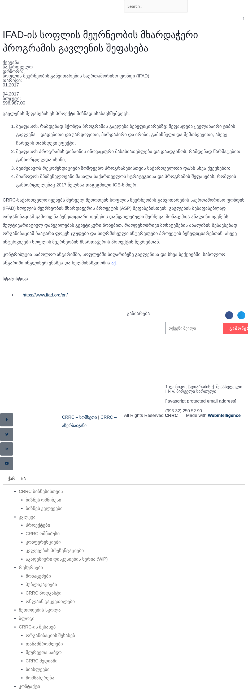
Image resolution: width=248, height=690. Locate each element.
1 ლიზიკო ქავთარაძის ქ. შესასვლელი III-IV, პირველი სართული (196, 392)
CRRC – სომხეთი (80, 422)
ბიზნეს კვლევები (44, 513)
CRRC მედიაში (42, 663)
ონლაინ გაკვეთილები (50, 605)
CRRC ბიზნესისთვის (41, 496)
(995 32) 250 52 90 (184, 416)
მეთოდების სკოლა (40, 613)
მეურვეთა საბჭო (44, 655)
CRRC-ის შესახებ (37, 630)
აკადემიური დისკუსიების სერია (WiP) (67, 563)
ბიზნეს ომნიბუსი (44, 504)
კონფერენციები (43, 546)
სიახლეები (38, 672)
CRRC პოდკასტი (44, 596)
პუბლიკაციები (41, 588)
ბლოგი (26, 622)
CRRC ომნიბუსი (43, 538)
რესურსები (31, 571)
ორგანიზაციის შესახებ (50, 638)
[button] (229, 316)
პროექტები (38, 529)
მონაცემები (38, 580)
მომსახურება (40, 680)
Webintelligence (225, 420)
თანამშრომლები (44, 647)
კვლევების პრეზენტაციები (55, 555)
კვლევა (27, 521)
